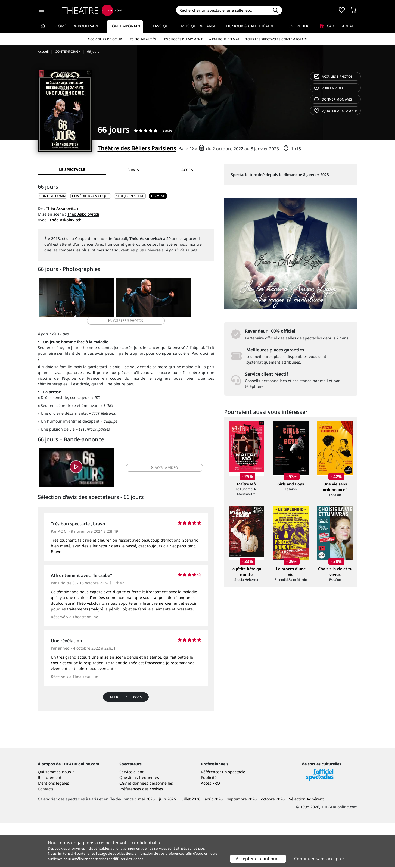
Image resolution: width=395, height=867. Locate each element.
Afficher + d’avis (126, 693)
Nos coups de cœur (105, 39)
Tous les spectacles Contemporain (276, 39)
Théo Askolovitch (62, 208)
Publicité (209, 821)
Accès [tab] (187, 169)
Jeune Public (297, 26)
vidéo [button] (155, 463)
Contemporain (125, 26)
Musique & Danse (198, 26)
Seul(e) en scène (130, 196)
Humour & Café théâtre (250, 26)
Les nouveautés (142, 39)
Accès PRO (210, 827)
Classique (160, 26)
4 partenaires (84, 853)
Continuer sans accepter (319, 859)
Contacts (46, 833)
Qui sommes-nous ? (56, 816)
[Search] (222, 10)
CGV (123, 827)
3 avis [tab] (133, 169)
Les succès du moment (183, 39)
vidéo (329, 88)
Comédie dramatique (90, 196)
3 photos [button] (184, 298)
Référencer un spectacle (223, 816)
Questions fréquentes (139, 821)
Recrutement (49, 821)
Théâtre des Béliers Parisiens (137, 148)
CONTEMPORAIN (52, 196)
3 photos (333, 76)
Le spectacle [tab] (72, 169)
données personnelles (152, 827)
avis (333, 99)
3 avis (167, 130)
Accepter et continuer (258, 859)
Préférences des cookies (141, 833)
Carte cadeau (337, 26)
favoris (336, 110)
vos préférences (171, 853)
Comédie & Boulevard (77, 26)
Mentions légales (53, 827)
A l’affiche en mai (224, 39)
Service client (131, 816)
